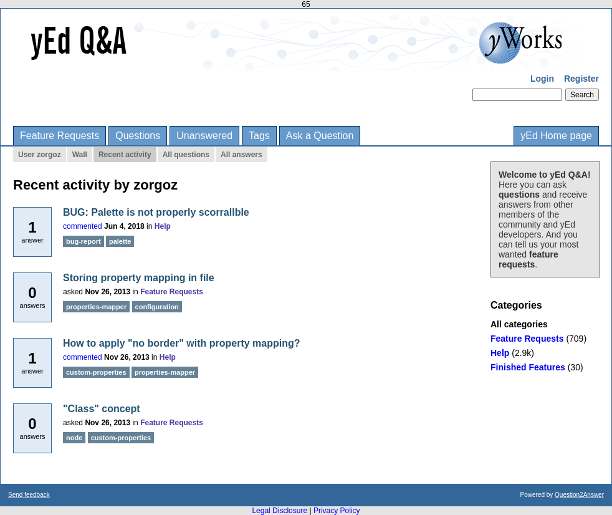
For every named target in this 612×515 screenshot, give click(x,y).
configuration (157, 306)
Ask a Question (320, 135)
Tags (259, 135)
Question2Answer (579, 494)
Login (542, 79)
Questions (137, 135)
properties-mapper (96, 306)
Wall (79, 154)
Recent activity (124, 154)
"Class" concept (101, 408)
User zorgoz (39, 154)
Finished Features (527, 367)
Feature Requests (59, 135)
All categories (519, 324)
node (74, 437)
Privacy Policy (336, 510)
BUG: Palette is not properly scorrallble (156, 212)
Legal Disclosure (279, 510)
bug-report (83, 241)
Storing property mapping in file (138, 277)
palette (120, 241)
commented (82, 226)
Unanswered (204, 135)
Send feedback (29, 494)
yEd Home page (556, 135)
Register (581, 79)
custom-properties (96, 372)
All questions (186, 154)
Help (499, 353)
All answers (241, 154)
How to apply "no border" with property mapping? (181, 343)
